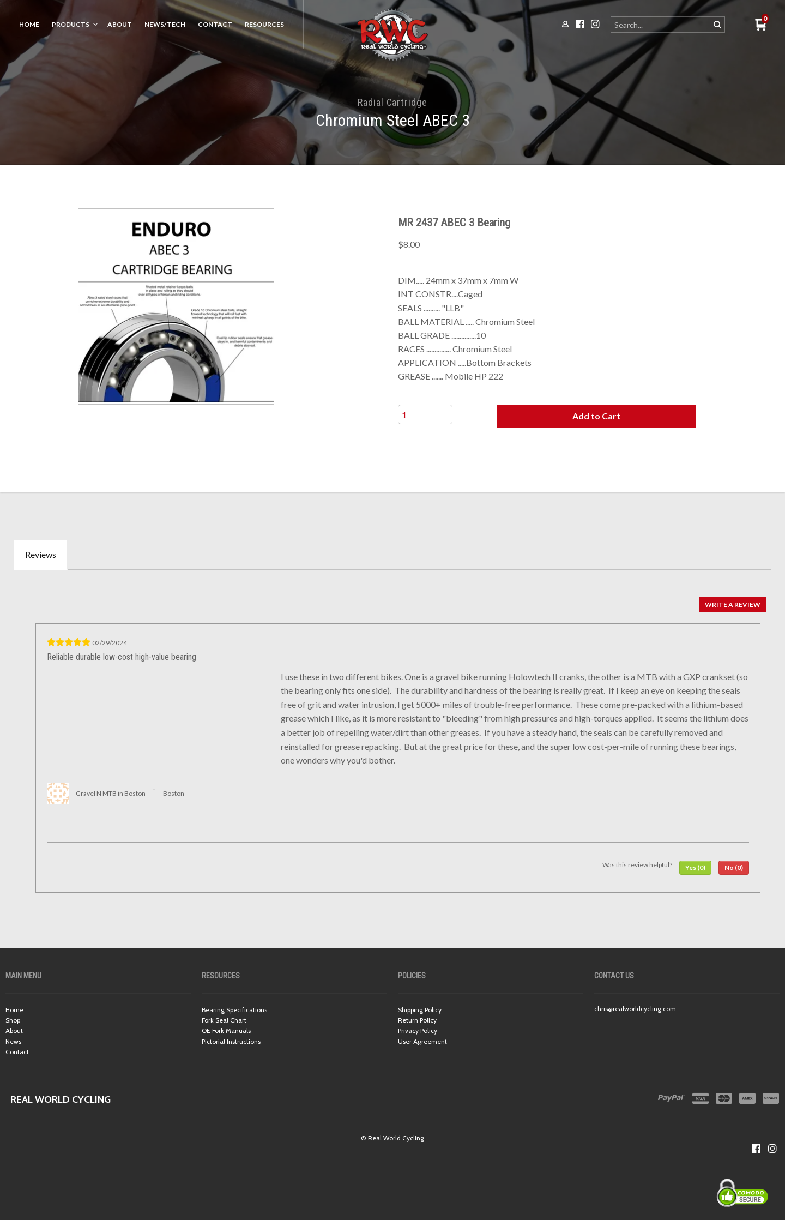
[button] (596, 416)
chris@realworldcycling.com (635, 1009)
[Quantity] (425, 414)
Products (70, 24)
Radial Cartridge (392, 102)
